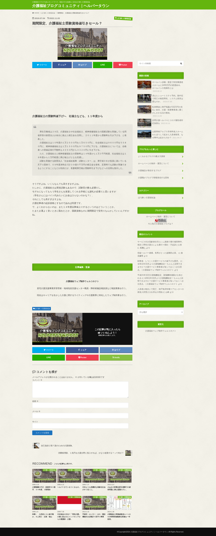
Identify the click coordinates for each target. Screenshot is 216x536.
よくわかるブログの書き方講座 (151, 156)
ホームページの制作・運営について (153, 163)
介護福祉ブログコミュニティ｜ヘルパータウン (70, 5)
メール (36, 411)
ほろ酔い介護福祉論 (42, 309)
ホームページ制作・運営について (160, 216)
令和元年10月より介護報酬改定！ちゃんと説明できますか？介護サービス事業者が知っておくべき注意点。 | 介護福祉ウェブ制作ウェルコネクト (159, 266)
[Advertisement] (82, 91)
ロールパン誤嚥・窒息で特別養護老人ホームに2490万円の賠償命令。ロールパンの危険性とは (160, 86)
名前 (35, 401)
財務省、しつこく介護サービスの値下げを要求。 (158, 260)
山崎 (167, 291)
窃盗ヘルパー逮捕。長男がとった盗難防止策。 (157, 252)
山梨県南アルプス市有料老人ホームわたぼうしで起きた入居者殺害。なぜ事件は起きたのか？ (160, 134)
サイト (35, 422)
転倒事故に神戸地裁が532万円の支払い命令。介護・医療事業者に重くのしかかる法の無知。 (160, 111)
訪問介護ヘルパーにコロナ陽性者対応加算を (160, 123)
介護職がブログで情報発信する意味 (153, 177)
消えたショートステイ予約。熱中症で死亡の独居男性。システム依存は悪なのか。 (160, 98)
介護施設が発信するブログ (149, 170)
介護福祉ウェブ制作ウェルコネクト (160, 330)
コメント (37, 380)
